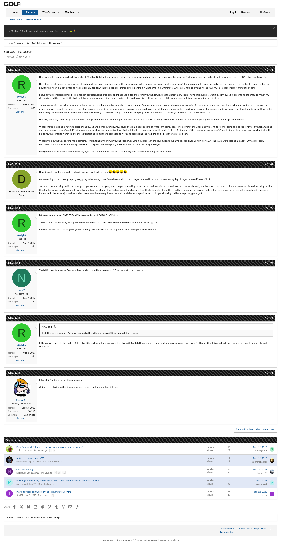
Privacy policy (245, 528)
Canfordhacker (259, 461)
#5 (271, 317)
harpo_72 (262, 472)
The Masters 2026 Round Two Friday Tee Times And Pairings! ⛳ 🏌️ (41, 30)
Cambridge (29, 414)
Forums (30, 12)
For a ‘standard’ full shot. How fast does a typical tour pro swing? (49, 447)
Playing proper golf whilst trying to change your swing (43, 491)
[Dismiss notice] (273, 29)
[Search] (265, 12)
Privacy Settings (227, 532)
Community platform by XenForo (131, 540)
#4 (271, 262)
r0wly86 (10, 56)
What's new (48, 12)
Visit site (20, 111)
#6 (271, 372)
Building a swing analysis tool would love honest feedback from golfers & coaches (58, 480)
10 (59, 472)
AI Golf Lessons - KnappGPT (30, 458)
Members (70, 12)
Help (256, 528)
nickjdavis (21, 472)
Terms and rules (228, 528)
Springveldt (261, 450)
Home (15, 12)
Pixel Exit (175, 540)
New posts (16, 19)
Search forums (33, 19)
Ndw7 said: (47, 326)
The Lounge (41, 450)
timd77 (19, 495)
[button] (58, 12)
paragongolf (22, 484)
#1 (271, 69)
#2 (271, 164)
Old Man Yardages (25, 469)
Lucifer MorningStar (25, 461)
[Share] (266, 69)
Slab (18, 450)
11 (63, 472)
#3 (271, 207)
